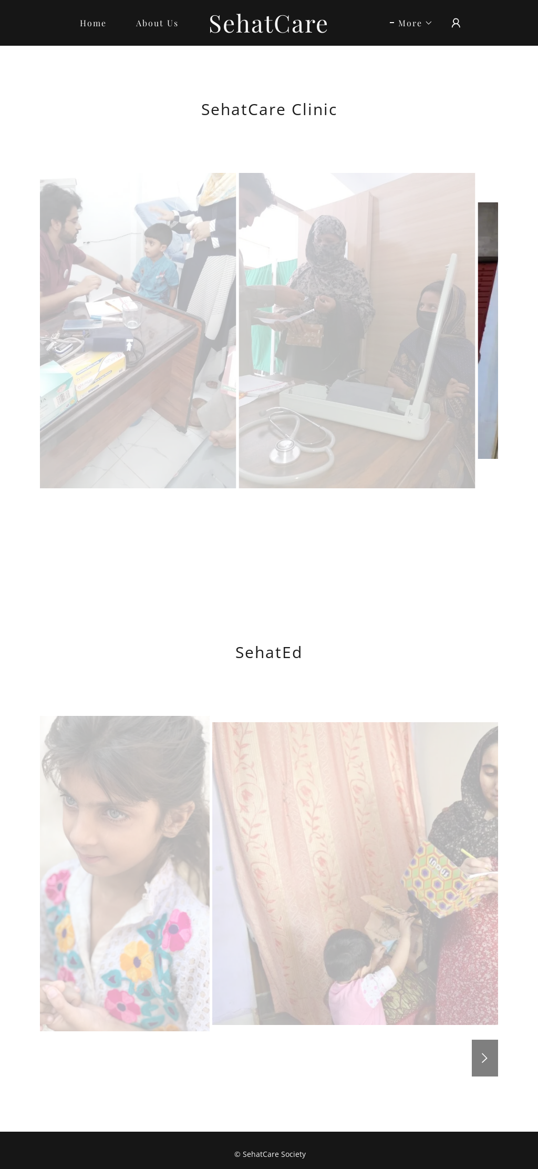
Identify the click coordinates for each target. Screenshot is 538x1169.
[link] (269, 29)
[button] (411, 23)
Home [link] (93, 22)
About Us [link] (157, 22)
